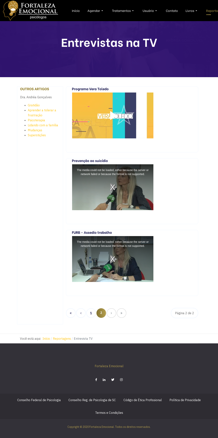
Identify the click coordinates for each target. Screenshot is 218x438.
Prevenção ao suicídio (90, 160)
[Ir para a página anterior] (81, 313)
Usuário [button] (150, 10)
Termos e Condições (109, 413)
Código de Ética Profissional (142, 400)
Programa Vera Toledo (90, 88)
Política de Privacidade (185, 400)
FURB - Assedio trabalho (92, 232)
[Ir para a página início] (71, 313)
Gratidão (34, 105)
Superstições (37, 135)
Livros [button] (192, 10)
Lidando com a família (43, 125)
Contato (172, 10)
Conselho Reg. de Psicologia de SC (92, 400)
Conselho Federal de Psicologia (39, 400)
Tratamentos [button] (123, 10)
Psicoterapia (36, 120)
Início (76, 10)
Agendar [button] (95, 10)
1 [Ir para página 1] (91, 313)
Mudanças (35, 130)
